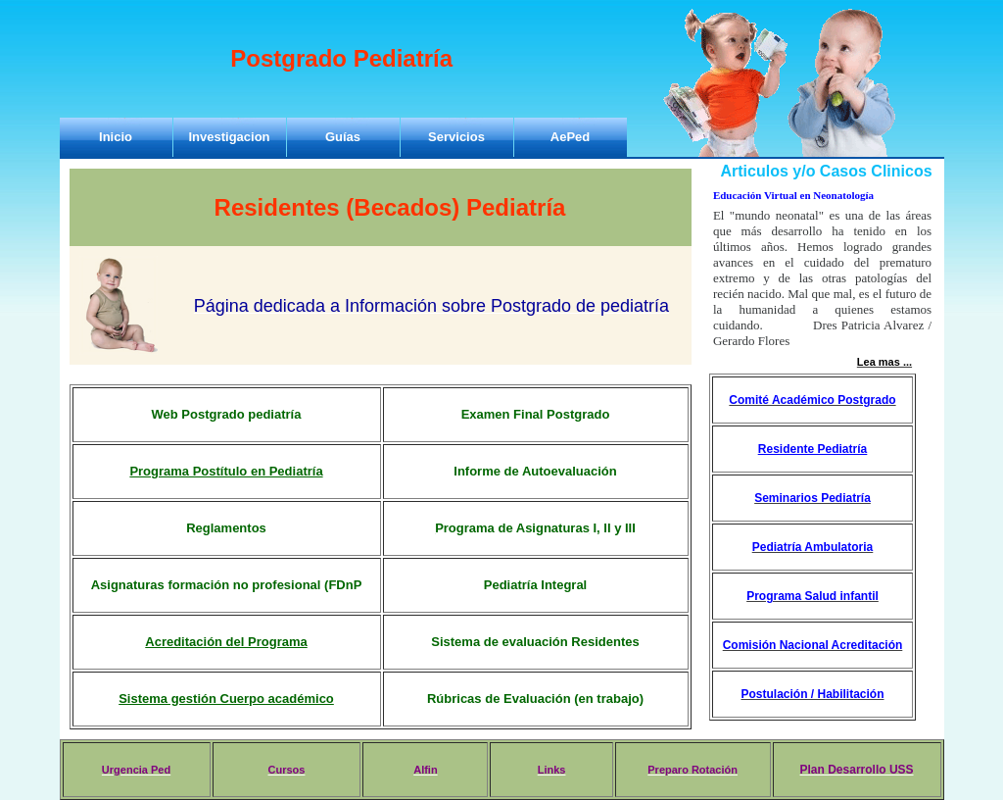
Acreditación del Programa (226, 641)
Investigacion (228, 136)
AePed (570, 136)
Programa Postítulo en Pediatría (225, 471)
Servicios (456, 136)
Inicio (115, 136)
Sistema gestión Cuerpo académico (226, 698)
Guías (342, 136)
